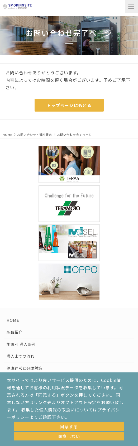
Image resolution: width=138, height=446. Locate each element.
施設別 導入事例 (21, 344)
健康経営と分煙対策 (24, 368)
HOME (7, 134)
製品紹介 (14, 332)
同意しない (69, 436)
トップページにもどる (69, 105)
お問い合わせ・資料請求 (34, 134)
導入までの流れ (20, 356)
